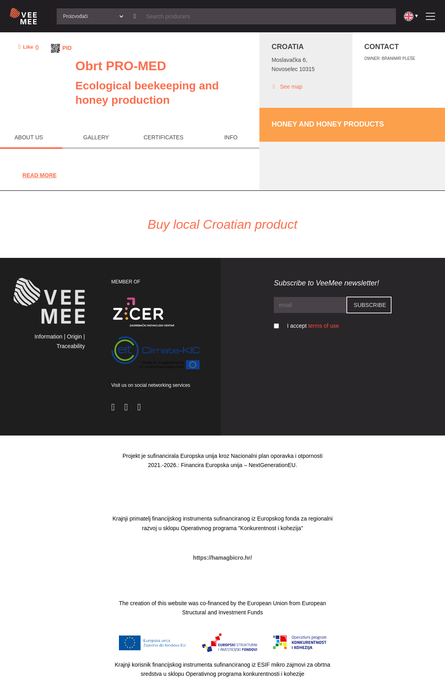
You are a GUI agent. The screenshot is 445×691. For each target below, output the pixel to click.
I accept (313, 326)
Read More (39, 175)
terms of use (323, 326)
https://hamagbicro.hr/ (222, 557)
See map (286, 87)
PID (66, 48)
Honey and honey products (327, 124)
